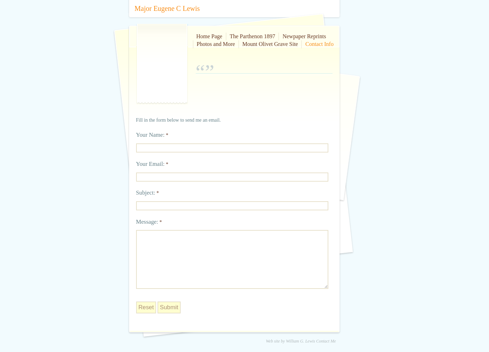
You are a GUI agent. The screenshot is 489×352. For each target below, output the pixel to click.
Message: (147, 221)
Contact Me (326, 341)
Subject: (145, 192)
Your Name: (150, 134)
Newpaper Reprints (304, 36)
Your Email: (150, 164)
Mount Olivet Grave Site (270, 44)
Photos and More (216, 44)
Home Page (209, 36)
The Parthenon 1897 (252, 36)
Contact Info (319, 44)
